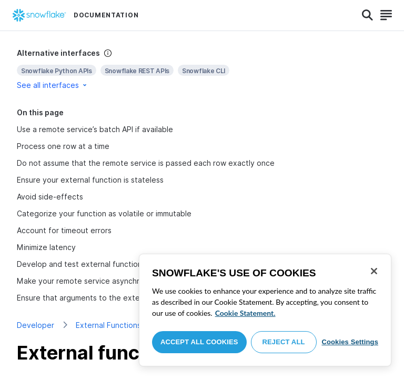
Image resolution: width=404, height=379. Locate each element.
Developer (35, 325)
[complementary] (202, 69)
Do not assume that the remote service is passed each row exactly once (146, 162)
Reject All (283, 342)
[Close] (374, 271)
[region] (265, 310)
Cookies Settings (349, 342)
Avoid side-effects (50, 196)
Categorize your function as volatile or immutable (104, 213)
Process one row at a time (63, 146)
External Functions (108, 325)
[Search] (367, 15)
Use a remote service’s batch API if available (95, 129)
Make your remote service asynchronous (89, 280)
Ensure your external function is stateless (90, 179)
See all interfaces (52, 85)
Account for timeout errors (64, 230)
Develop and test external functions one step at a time (115, 264)
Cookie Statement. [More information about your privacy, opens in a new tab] (245, 312)
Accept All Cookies (199, 342)
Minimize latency (46, 247)
